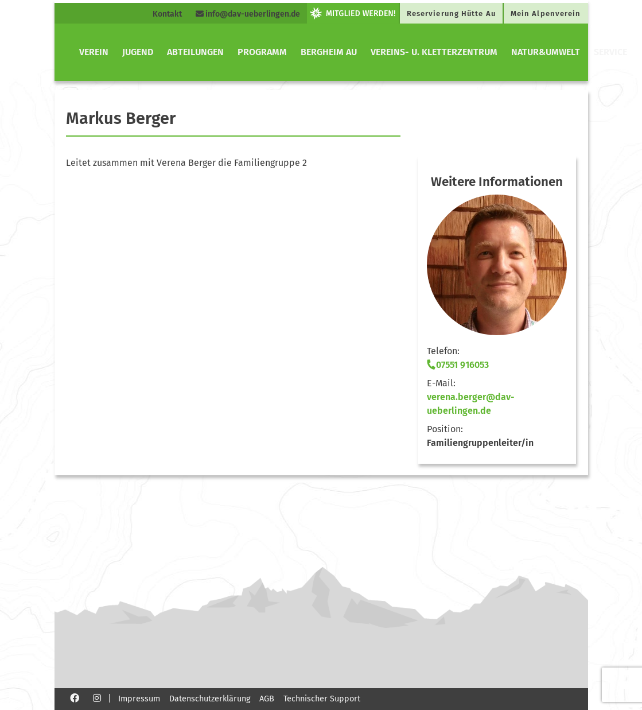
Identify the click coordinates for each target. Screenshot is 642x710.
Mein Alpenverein (546, 13)
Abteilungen (195, 51)
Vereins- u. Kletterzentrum (434, 51)
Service (610, 51)
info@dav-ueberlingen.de (248, 14)
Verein (93, 51)
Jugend (137, 51)
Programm (262, 51)
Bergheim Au (329, 51)
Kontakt (167, 14)
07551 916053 (458, 364)
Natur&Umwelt (545, 51)
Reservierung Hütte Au (451, 13)
